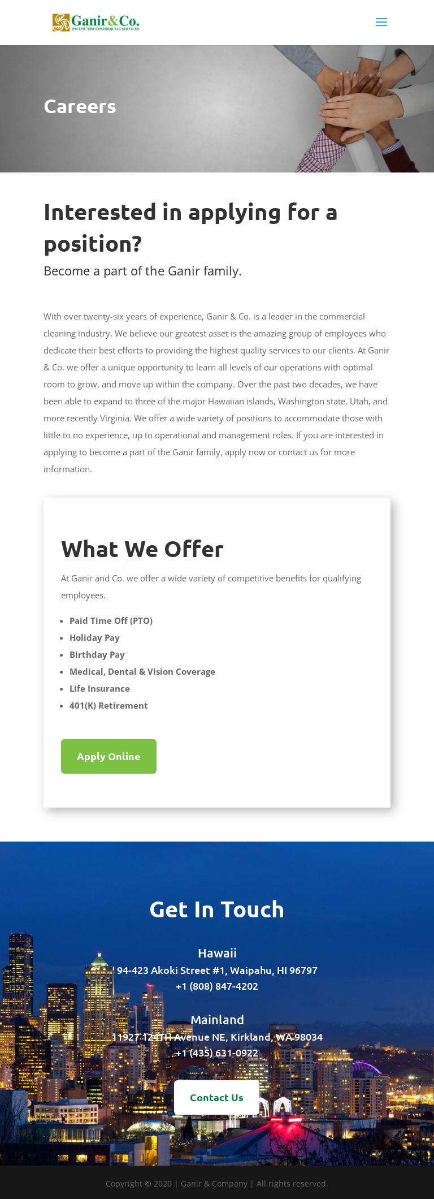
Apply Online (109, 755)
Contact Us (217, 1096)
